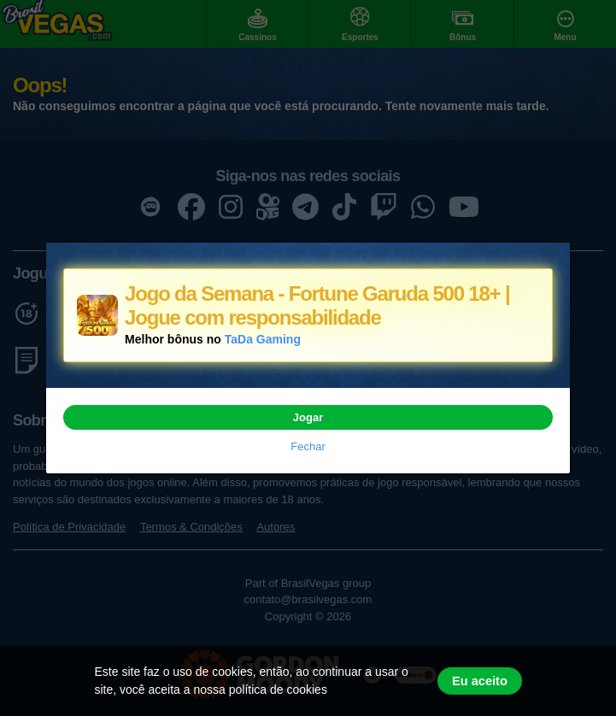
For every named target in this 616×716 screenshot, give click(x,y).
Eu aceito (479, 681)
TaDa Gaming (263, 339)
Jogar (308, 417)
